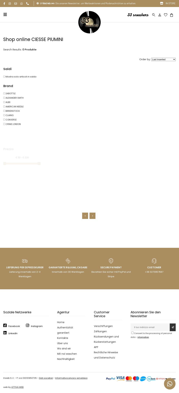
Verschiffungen (103, 326)
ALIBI (6, 102)
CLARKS (8, 115)
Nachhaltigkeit (66, 359)
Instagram (37, 326)
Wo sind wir (64, 348)
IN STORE (171, 3)
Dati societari (46, 378)
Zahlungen (100, 331)
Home (61, 322)
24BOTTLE (9, 93)
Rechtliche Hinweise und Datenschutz (106, 355)
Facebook (14, 326)
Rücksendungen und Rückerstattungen (106, 339)
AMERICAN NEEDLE (13, 106)
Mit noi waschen (67, 354)
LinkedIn (12, 333)
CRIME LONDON (12, 124)
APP (96, 347)
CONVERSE (10, 119)
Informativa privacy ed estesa (71, 378)
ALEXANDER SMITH (13, 97)
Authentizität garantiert (65, 330)
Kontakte (62, 338)
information (143, 337)
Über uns (62, 343)
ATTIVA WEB (17, 387)
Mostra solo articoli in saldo (20, 76)
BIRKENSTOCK (11, 110)
